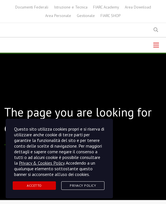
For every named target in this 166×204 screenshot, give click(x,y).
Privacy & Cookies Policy (41, 163)
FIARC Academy (106, 7)
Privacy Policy (83, 185)
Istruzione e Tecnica (71, 7)
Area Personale (58, 15)
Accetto (34, 185)
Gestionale (86, 15)
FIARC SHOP (111, 15)
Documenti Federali (31, 7)
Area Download (138, 7)
